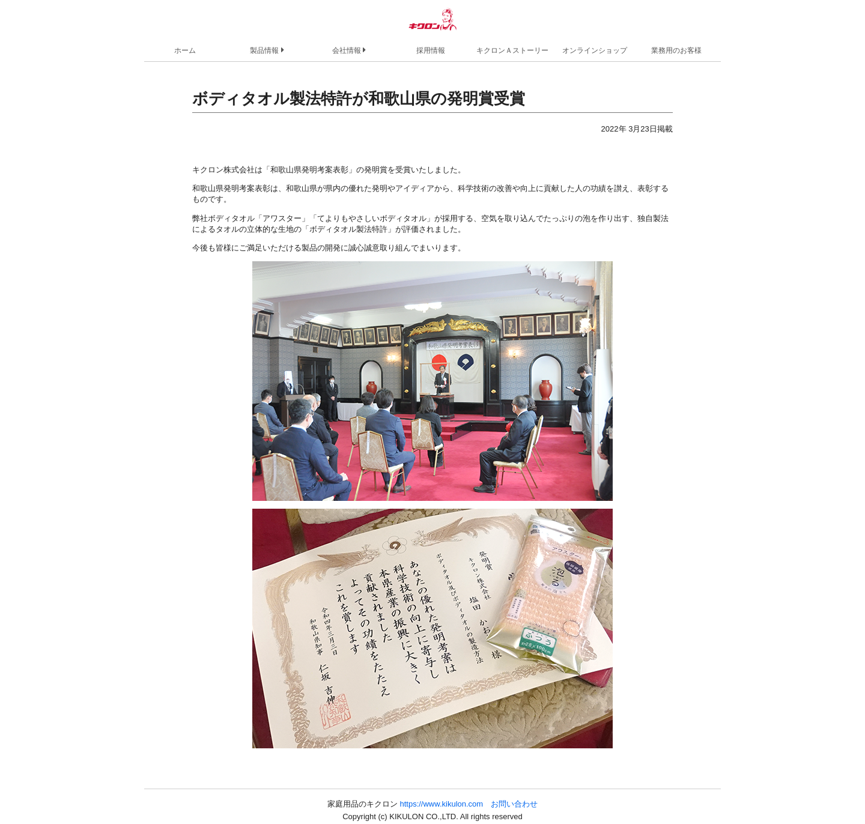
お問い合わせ (514, 803)
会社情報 (349, 50)
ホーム (185, 50)
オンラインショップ (594, 50)
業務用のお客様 (676, 50)
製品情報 (267, 50)
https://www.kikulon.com (441, 803)
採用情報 (430, 50)
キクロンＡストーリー (512, 50)
